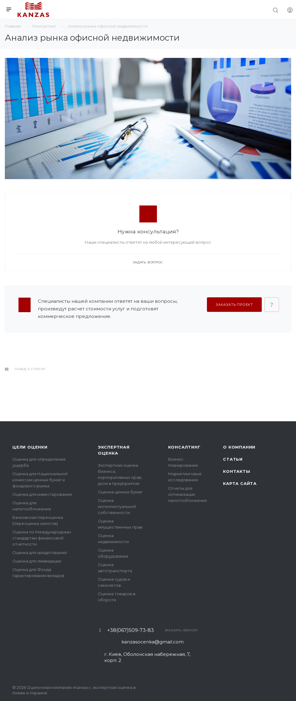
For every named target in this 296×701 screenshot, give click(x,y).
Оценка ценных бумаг (120, 491)
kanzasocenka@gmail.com (152, 642)
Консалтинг (184, 447)
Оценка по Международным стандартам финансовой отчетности (41, 537)
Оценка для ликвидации (36, 561)
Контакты (236, 471)
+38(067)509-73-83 (130, 630)
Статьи (233, 459)
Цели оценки (30, 447)
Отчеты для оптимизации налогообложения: (188, 494)
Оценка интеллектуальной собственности (117, 506)
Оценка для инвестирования (42, 494)
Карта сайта (240, 483)
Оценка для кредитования (39, 552)
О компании (239, 447)
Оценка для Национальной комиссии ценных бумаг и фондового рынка (40, 479)
